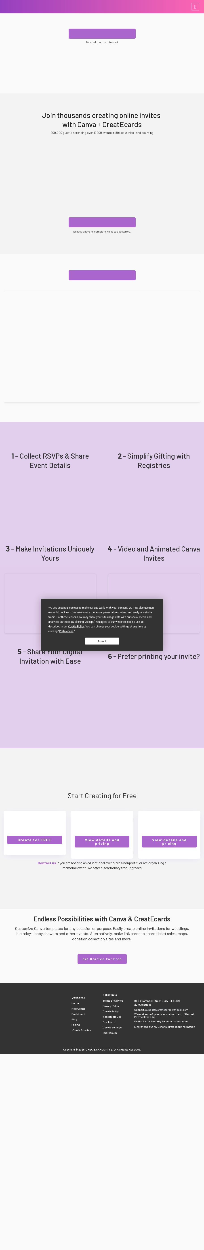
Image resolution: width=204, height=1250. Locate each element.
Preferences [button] (66, 631)
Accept (102, 641)
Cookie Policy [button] (76, 626)
